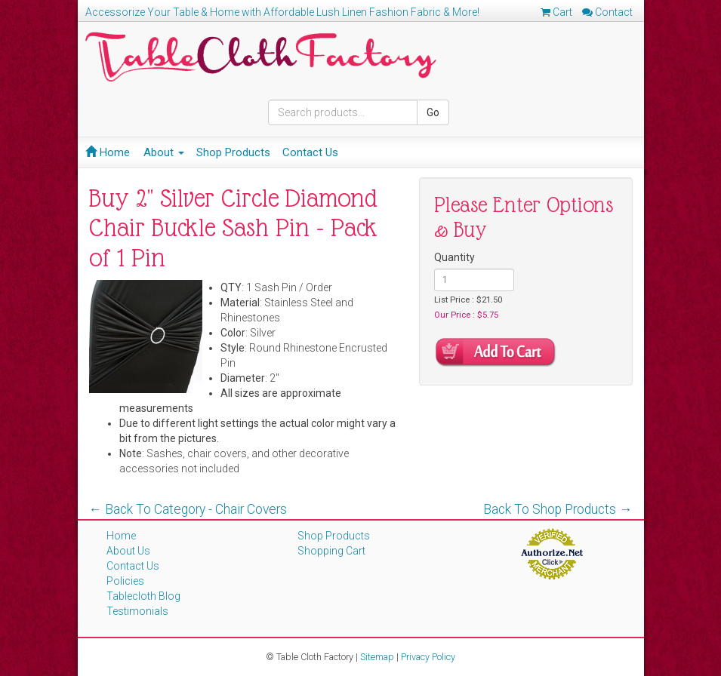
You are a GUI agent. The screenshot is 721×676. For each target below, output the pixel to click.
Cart (556, 12)
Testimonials (137, 611)
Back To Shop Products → (558, 509)
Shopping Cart (331, 551)
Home (107, 152)
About (163, 152)
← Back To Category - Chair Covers (188, 509)
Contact (607, 12)
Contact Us (310, 152)
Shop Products (233, 152)
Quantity (454, 257)
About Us (128, 551)
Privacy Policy (428, 656)
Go (433, 112)
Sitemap (377, 656)
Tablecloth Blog (143, 596)
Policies (125, 581)
